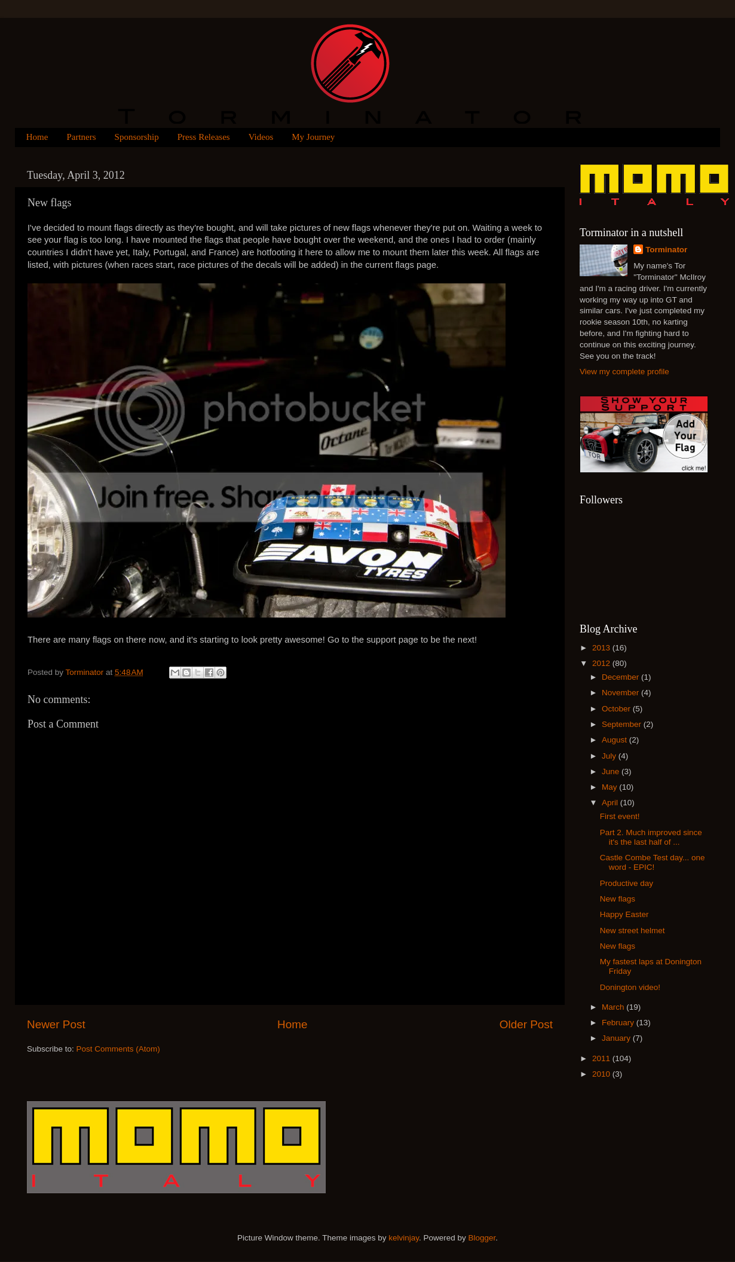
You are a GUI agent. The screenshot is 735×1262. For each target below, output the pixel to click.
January (617, 1038)
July (610, 755)
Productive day (626, 883)
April (611, 802)
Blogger (482, 1237)
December (621, 677)
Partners (81, 137)
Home (37, 137)
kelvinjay (403, 1237)
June (611, 771)
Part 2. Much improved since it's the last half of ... (651, 837)
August (615, 739)
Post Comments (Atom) (118, 1048)
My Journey (313, 137)
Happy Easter (624, 914)
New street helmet (632, 930)
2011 (602, 1058)
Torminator (666, 249)
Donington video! (630, 987)
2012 (602, 663)
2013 (602, 647)
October (617, 708)
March (614, 1007)
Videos (261, 137)
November (621, 692)
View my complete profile (624, 371)
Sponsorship (137, 137)
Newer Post (56, 1024)
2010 (602, 1074)
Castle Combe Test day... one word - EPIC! (652, 862)
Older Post (526, 1024)
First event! (620, 816)
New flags (617, 898)
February (619, 1022)
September (623, 724)
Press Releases (203, 137)
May (610, 787)
